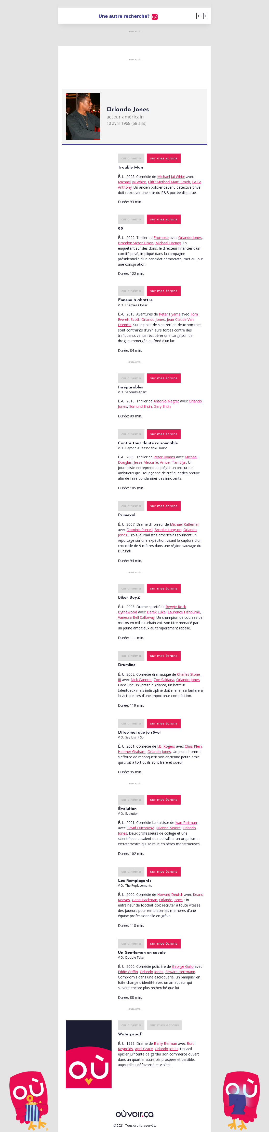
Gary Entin (162, 406)
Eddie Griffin (128, 971)
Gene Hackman (144, 899)
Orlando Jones (190, 237)
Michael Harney (168, 242)
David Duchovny (140, 827)
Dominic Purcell (139, 529)
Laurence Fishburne (184, 612)
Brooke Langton (167, 529)
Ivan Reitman (186, 822)
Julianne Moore (168, 827)
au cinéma (131, 158)
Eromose (161, 237)
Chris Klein (193, 746)
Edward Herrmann (180, 971)
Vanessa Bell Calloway (136, 617)
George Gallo (183, 966)
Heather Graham (131, 751)
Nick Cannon (141, 679)
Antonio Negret (166, 401)
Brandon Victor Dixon (135, 242)
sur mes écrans (163, 158)
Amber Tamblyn (173, 462)
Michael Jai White (171, 176)
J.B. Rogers (166, 746)
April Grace (144, 1048)
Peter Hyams (169, 314)
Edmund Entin (140, 406)
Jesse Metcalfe (146, 462)
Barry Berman (165, 1043)
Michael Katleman (184, 524)
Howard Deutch (170, 894)
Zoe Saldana (164, 679)
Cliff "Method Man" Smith (169, 181)
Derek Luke (156, 612)
